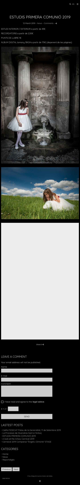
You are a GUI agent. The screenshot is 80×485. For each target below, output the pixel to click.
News (39, 23)
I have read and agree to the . (23, 402)
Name (4, 367)
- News (4, 457)
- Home (4, 454)
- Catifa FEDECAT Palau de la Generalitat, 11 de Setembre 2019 (31, 430)
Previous (6, 469)
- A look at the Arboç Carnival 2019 (17, 438)
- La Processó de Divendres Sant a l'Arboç (21, 433)
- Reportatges (7, 459)
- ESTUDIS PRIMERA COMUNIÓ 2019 (18, 436)
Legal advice (6, 478)
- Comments (48, 23)
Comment (6, 384)
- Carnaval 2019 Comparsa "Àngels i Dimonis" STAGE (26, 441)
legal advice (38, 401)
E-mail (4, 376)
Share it (40, 344)
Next (16, 469)
